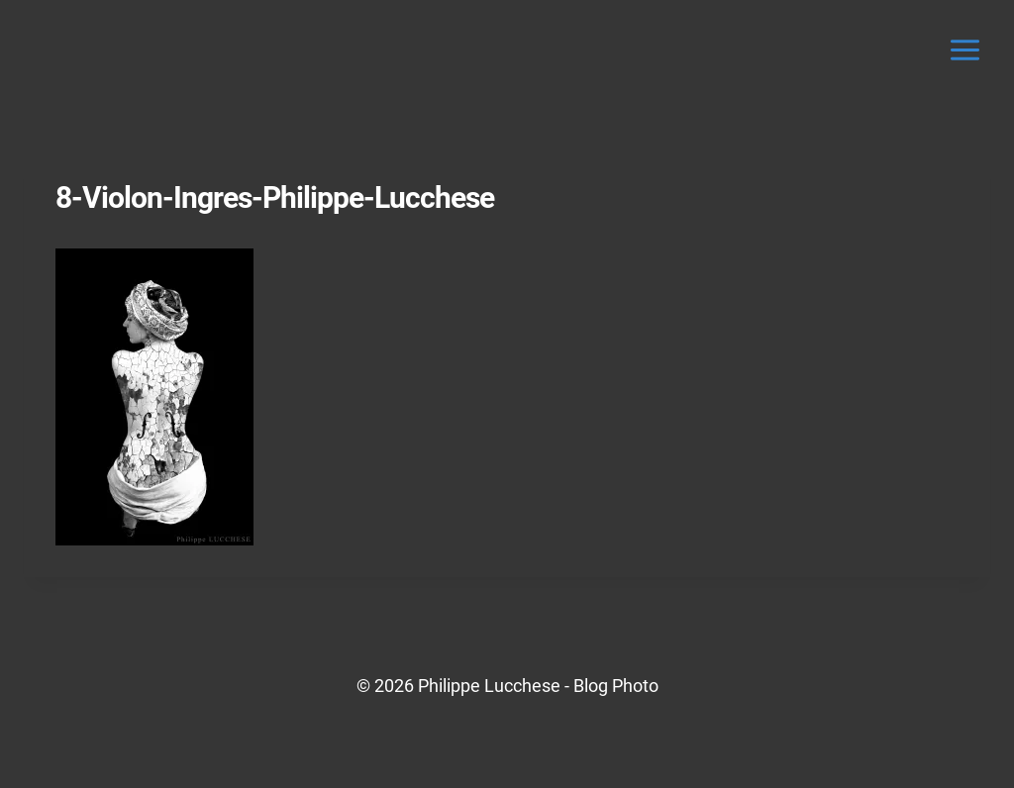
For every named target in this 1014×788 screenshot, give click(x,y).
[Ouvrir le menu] (964, 49)
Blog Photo (616, 685)
